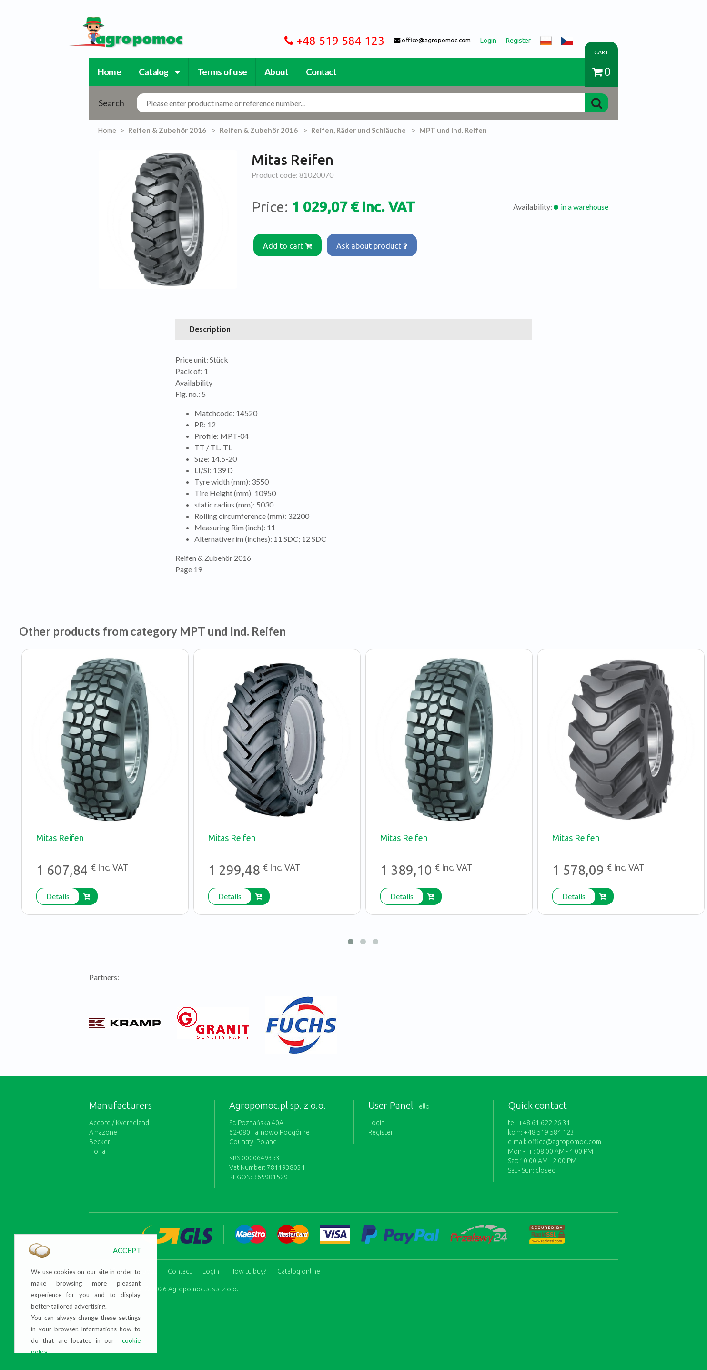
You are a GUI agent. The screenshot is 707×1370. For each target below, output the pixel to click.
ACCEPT (127, 1250)
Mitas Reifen (60, 837)
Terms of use (222, 71)
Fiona (97, 1151)
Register (380, 1132)
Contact (321, 71)
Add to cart (288, 245)
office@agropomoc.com (564, 1142)
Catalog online (298, 1270)
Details (58, 896)
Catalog (159, 71)
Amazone (103, 1132)
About (276, 71)
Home (109, 71)
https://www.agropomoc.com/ (119, 22)
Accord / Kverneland (119, 1122)
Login (376, 1122)
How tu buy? (248, 1270)
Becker (99, 1142)
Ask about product (373, 245)
